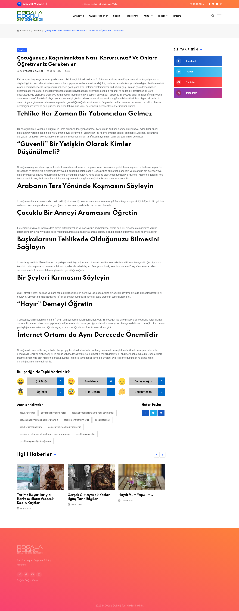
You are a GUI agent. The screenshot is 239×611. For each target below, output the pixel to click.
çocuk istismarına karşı (31, 427)
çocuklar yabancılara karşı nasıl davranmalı (93, 412)
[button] (157, 455)
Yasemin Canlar (34, 71)
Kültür (147, 15)
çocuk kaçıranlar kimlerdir (76, 420)
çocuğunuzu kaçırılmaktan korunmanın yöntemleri (45, 434)
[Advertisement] (198, 124)
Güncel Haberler (98, 15)
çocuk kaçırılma (27, 412)
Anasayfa (78, 15)
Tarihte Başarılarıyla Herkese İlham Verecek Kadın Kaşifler (35, 499)
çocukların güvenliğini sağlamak (35, 441)
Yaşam (161, 15)
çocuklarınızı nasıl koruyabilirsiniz (64, 427)
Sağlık (116, 15)
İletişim (177, 15)
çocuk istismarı (102, 420)
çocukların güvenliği (85, 434)
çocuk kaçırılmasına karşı (53, 412)
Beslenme (133, 15)
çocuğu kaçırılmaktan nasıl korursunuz (39, 420)
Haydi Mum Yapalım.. (135, 495)
